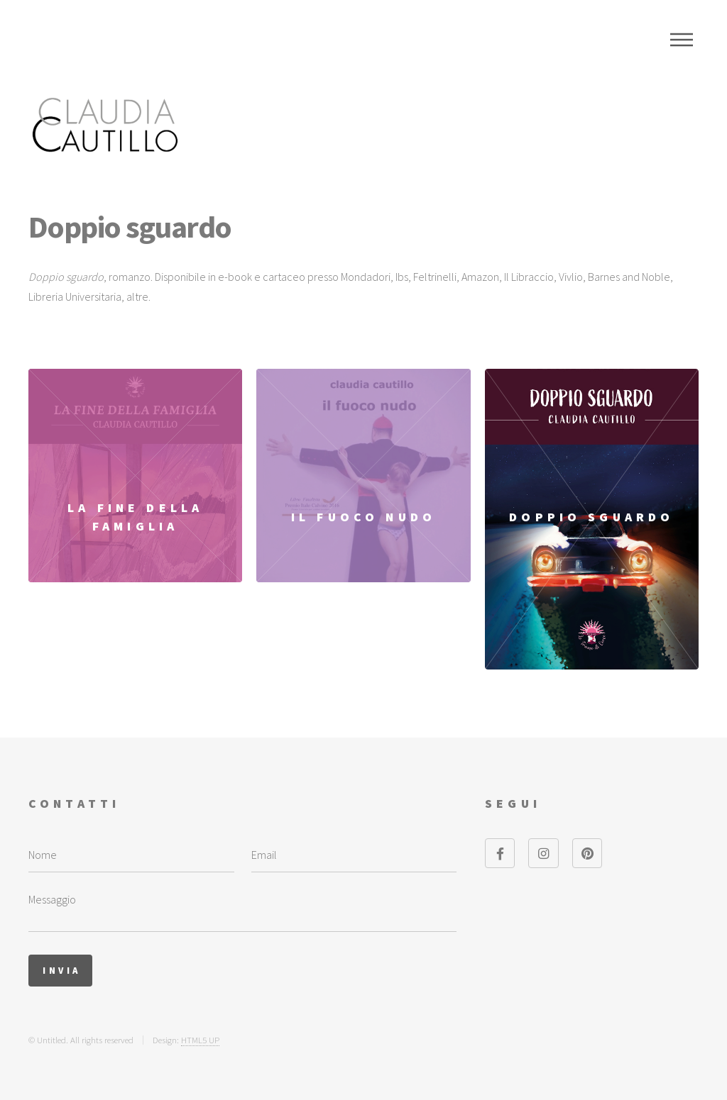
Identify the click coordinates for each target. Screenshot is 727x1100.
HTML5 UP (200, 1039)
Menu (681, 40)
